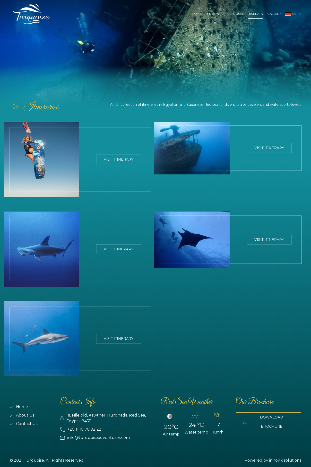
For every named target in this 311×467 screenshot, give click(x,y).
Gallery (274, 14)
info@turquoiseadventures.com (95, 438)
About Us (22, 415)
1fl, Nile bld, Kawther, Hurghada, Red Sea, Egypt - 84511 (103, 418)
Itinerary (255, 14)
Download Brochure (263, 422)
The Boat (213, 14)
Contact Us (23, 423)
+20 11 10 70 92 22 (80, 429)
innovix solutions (285, 460)
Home (196, 14)
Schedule (236, 14)
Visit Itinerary (118, 159)
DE (291, 14)
